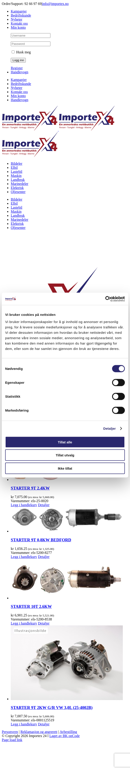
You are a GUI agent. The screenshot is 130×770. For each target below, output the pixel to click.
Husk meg (21, 52)
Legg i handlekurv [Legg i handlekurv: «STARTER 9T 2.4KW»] (24, 505)
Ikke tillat (65, 468)
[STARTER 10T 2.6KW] (69, 579)
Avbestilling (68, 732)
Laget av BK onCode (64, 736)
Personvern (10, 732)
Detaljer (109, 428)
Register (17, 68)
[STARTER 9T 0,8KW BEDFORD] (69, 520)
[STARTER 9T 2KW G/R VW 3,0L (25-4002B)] (69, 663)
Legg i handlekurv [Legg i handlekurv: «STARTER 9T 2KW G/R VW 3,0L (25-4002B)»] (24, 724)
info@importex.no (55, 4)
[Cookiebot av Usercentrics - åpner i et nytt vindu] (105, 299)
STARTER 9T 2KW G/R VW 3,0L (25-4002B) (52, 707)
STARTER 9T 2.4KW (30, 488)
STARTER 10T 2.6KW (31, 606)
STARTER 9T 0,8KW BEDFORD (41, 540)
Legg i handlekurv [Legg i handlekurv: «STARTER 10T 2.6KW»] (24, 623)
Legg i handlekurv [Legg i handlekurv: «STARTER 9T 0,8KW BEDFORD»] (24, 557)
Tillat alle (65, 442)
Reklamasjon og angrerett (38, 732)
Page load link (12, 740)
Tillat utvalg (65, 455)
